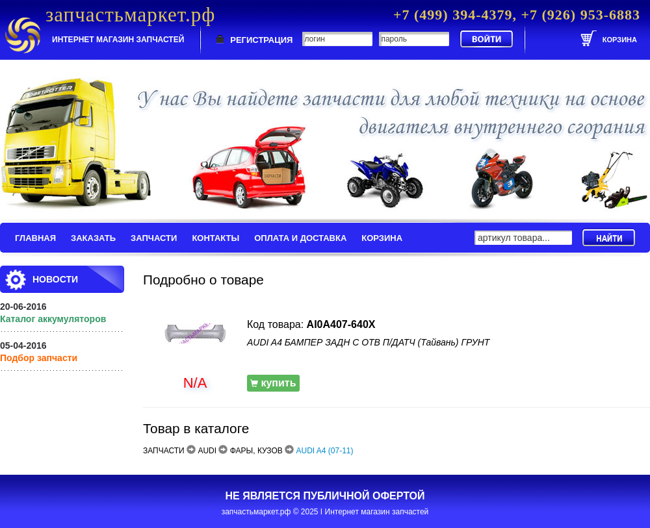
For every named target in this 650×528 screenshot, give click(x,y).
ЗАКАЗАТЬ (93, 238)
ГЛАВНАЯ (35, 238)
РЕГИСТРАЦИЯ (261, 40)
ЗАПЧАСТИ (154, 238)
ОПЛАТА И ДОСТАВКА (300, 238)
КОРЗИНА (381, 238)
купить (273, 382)
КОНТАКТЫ (215, 238)
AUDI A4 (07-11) (325, 450)
